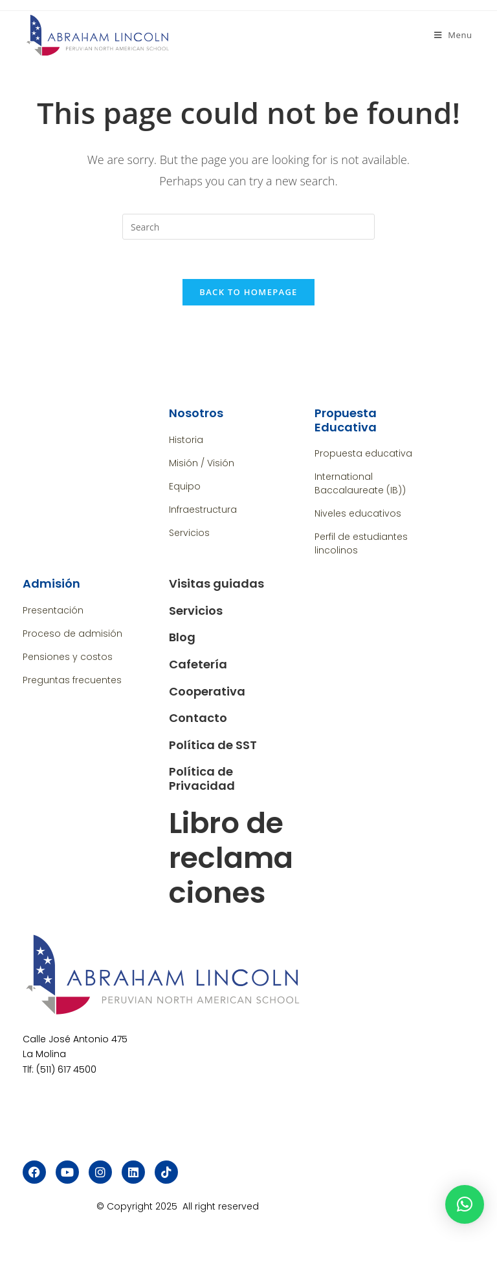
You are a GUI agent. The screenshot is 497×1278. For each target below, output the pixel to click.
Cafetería (198, 664)
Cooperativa (207, 691)
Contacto (198, 718)
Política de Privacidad (202, 779)
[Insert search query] (248, 227)
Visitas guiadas (216, 583)
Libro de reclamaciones (231, 858)
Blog (182, 638)
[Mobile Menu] (453, 35)
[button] (464, 1204)
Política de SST (213, 745)
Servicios (196, 611)
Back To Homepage (248, 292)
